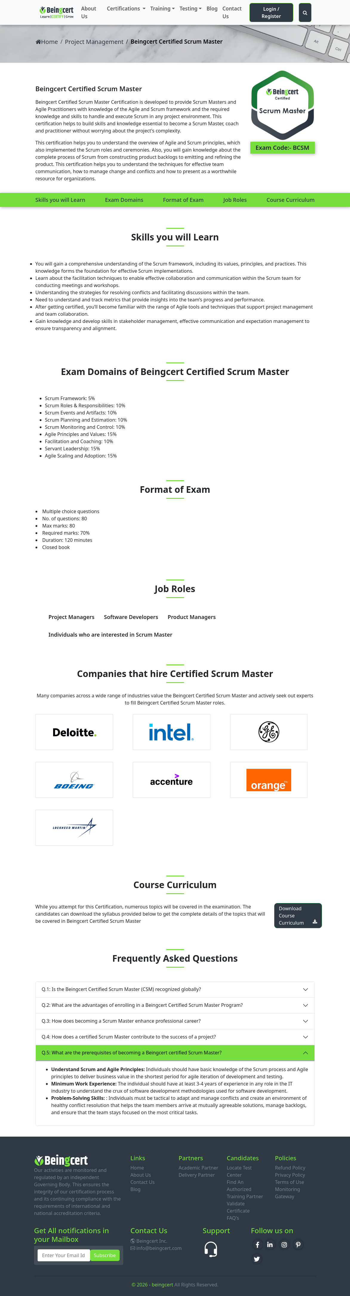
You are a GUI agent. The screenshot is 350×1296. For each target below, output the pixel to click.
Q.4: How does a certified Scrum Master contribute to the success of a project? (129, 1036)
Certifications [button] (124, 8)
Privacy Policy (290, 1175)
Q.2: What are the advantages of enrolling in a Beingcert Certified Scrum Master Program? (142, 1005)
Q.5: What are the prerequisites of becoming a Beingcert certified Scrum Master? (132, 1052)
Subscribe (105, 1255)
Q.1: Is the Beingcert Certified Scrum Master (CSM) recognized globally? (121, 989)
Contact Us (231, 12)
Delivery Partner (196, 1175)
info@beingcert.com (156, 1248)
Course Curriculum (290, 199)
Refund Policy (290, 1167)
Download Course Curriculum (298, 915)
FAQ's (233, 1218)
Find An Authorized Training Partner (245, 1189)
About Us (88, 12)
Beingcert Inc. (148, 1241)
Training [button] (160, 8)
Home (47, 42)
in (271, 1243)
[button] (305, 12)
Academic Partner (198, 1167)
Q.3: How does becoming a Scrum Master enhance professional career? (121, 1021)
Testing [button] (189, 8)
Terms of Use (289, 1182)
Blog (212, 8)
